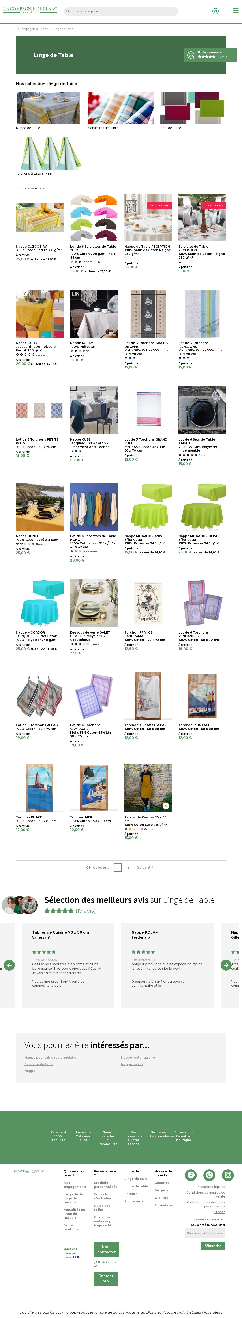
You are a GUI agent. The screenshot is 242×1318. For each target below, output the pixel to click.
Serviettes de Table (103, 128)
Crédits (219, 1212)
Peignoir (162, 1190)
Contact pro (105, 1278)
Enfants (130, 1194)
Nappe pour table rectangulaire (50, 1058)
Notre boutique (71, 1227)
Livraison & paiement (75, 1253)
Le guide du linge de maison (73, 1198)
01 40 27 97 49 (105, 1264)
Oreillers (161, 1198)
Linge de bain (135, 1179)
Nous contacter (107, 1249)
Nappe (29, 1071)
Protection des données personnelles (205, 1204)
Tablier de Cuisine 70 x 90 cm (60, 932)
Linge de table (136, 1186)
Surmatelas (164, 1205)
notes (212, 1312)
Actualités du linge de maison (74, 1214)
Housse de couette (163, 1173)
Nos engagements (75, 1185)
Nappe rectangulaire (138, 1058)
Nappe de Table (28, 128)
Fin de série (133, 1201)
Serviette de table (38, 1064)
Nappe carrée (132, 1064)
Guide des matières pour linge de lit (105, 1221)
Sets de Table (170, 128)
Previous (9, 965)
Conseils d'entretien (103, 1196)
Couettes (162, 1183)
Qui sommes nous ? (74, 1173)
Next (226, 965)
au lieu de (37, 259)
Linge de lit (133, 1171)
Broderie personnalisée (105, 1185)
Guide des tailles (102, 1208)
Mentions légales (211, 1187)
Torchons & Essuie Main (34, 173)
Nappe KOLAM (145, 932)
